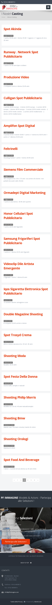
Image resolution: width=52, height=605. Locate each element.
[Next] (37, 480)
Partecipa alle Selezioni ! (15, 541)
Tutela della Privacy (17, 602)
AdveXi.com (37, 602)
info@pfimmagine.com (12, 592)
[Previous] (14, 480)
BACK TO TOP (26, 563)
